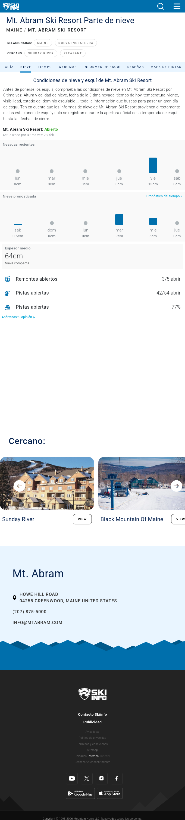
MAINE (14, 30)
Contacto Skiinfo (92, 714)
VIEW (82, 519)
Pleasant (73, 53)
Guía (9, 67)
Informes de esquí (102, 67)
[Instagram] (102, 778)
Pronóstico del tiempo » (164, 196)
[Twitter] (87, 778)
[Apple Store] (110, 793)
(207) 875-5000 (29, 611)
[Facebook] (117, 778)
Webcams (68, 67)
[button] (160, 6)
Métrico (94, 756)
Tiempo (45, 67)
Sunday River (41, 53)
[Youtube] (72, 778)
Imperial (104, 756)
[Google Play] (80, 793)
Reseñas (135, 67)
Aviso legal (92, 731)
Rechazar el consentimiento (93, 761)
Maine (43, 43)
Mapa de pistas (165, 67)
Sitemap (92, 750)
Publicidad (92, 722)
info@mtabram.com (37, 622)
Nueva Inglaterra (75, 43)
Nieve (25, 67)
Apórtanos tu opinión (18, 317)
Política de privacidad (92, 737)
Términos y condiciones (92, 744)
